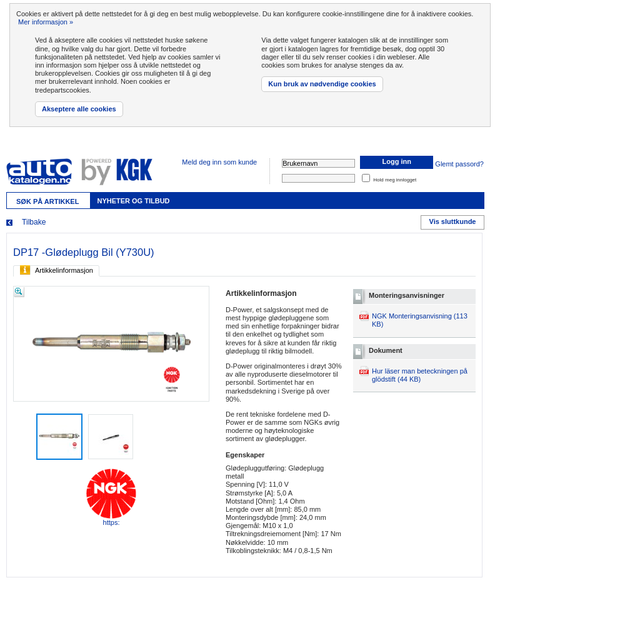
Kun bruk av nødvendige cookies (322, 84)
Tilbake (34, 222)
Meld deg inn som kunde (219, 162)
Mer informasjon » (45, 22)
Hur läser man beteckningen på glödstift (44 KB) (420, 375)
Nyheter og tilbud (133, 201)
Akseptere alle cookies (79, 109)
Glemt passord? (459, 164)
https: (111, 497)
